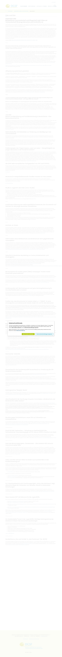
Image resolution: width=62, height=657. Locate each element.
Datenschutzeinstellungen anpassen (44, 334)
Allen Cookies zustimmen (28, 334)
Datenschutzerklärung (20, 330)
